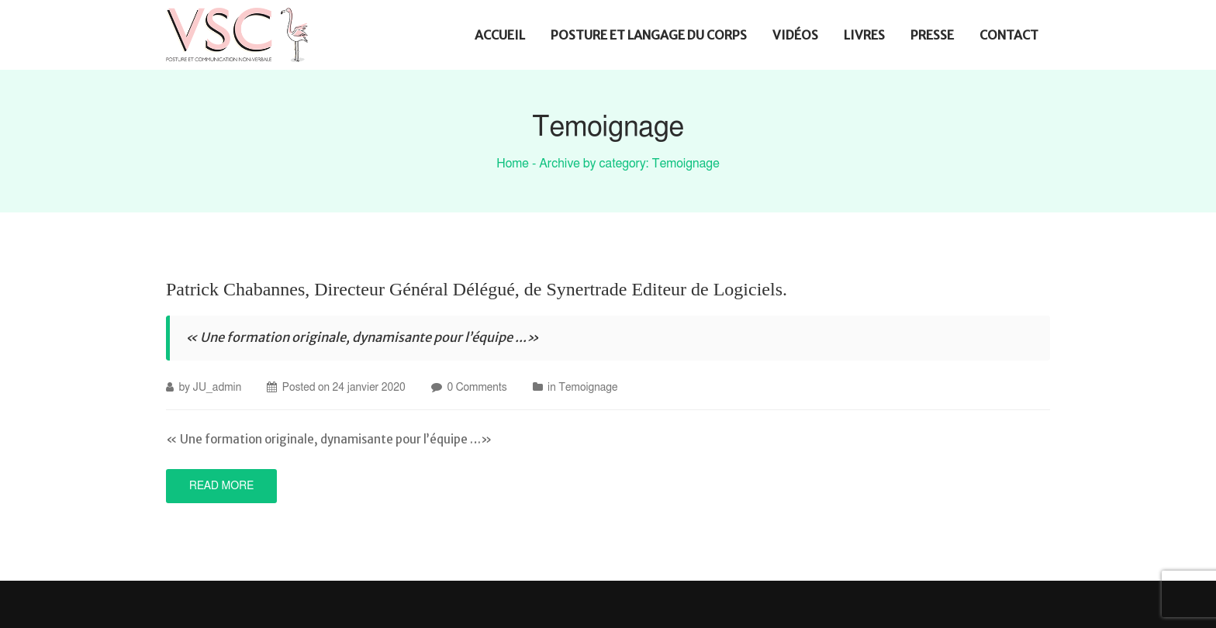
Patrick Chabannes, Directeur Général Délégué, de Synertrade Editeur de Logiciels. (476, 289)
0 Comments (476, 387)
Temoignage (587, 387)
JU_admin (217, 387)
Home (512, 163)
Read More (221, 486)
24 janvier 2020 (368, 387)
